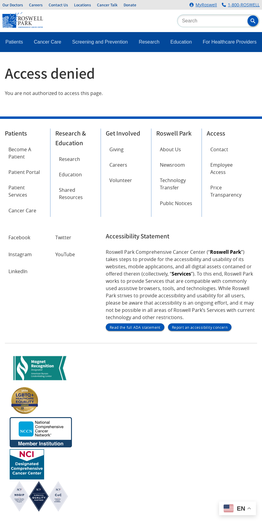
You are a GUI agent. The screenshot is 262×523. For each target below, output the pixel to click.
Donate (130, 5)
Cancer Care (47, 41)
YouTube (65, 254)
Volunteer (120, 180)
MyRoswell (206, 5)
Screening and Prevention (100, 41)
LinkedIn (17, 271)
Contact (219, 149)
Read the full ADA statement (135, 327)
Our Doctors (12, 5)
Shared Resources (71, 194)
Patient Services (17, 191)
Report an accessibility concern (200, 327)
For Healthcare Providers (230, 41)
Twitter (63, 237)
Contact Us (58, 5)
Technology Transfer (173, 184)
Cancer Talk (107, 5)
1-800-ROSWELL (244, 5)
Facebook (19, 237)
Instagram (20, 254)
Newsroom (172, 165)
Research (149, 41)
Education (181, 41)
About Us (170, 149)
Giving (116, 149)
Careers (36, 5)
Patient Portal (24, 172)
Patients (14, 41)
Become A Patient (19, 153)
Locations (82, 5)
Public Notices (176, 203)
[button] (252, 20)
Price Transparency (225, 191)
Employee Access (221, 168)
